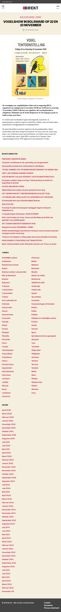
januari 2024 (7, 506)
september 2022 (9, 563)
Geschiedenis (7, 350)
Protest (34, 322)
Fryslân (5, 347)
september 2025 (9, 435)
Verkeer (34, 361)
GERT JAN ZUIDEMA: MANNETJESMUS (17, 173)
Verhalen (35, 357)
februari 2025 (8, 460)
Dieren (38, 17)
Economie (6, 318)
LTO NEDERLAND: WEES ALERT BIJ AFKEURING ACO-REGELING (27, 197)
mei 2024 (6, 492)
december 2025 (9, 424)
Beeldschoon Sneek (10, 265)
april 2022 (6, 581)
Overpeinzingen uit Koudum (43, 304)
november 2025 (9, 428)
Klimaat (5, 386)
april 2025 (6, 453)
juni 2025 (6, 446)
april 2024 (6, 495)
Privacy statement (51, 608)
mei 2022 (6, 577)
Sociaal (34, 329)
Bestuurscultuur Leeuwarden (14, 272)
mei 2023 (6, 535)
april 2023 (6, 538)
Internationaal (8, 371)
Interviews (6, 375)
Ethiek (4, 325)
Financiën (6, 339)
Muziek (34, 272)
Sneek (34, 325)
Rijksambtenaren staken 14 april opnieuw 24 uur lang (23, 190)
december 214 (8, 591)
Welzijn (34, 379)
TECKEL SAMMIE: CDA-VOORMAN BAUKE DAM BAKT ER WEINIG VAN (30, 170)
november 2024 (9, 471)
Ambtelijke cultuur (9, 258)
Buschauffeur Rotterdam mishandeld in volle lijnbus (23, 166)
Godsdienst (7, 357)
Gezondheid (7, 354)
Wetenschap (36, 382)
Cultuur (5, 297)
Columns (5, 286)
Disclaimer (48, 605)
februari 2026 (8, 417)
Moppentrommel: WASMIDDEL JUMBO (17, 227)
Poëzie (34, 307)
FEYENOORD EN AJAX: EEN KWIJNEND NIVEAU (21, 201)
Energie (5, 322)
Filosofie (5, 336)
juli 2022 (6, 570)
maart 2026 (7, 414)
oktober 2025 (8, 431)
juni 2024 (6, 488)
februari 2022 (8, 588)
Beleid (4, 268)
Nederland (35, 279)
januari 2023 (7, 549)
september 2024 (9, 478)
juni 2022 (6, 574)
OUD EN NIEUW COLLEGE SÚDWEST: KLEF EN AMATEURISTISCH (28, 177)
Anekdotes (6, 261)
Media (34, 261)
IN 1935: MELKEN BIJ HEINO (13, 186)
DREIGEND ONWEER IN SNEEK (14, 159)
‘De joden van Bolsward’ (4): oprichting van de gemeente (25, 163)
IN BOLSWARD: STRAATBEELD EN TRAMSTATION (22, 240)
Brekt (10, 603)
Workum (34, 389)
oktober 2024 (8, 474)
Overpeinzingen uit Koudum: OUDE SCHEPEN (20, 214)
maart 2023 (7, 542)
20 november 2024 (31, 30)
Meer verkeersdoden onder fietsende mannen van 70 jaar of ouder (29, 244)
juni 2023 (6, 531)
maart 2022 (7, 584)
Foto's (4, 343)
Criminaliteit (7, 293)
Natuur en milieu (38, 275)
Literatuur (35, 258)
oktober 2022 (7, 559)
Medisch (35, 265)
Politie (34, 311)
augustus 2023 (8, 524)
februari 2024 (8, 503)
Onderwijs (35, 286)
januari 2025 (7, 463)
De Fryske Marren (9, 300)
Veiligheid (35, 354)
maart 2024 (7, 499)
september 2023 (9, 520)
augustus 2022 (8, 566)
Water (34, 371)
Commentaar (7, 290)
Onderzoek (36, 290)
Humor (5, 361)
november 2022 (8, 556)
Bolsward (6, 283)
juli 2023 (6, 527)
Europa (5, 329)
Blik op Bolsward (27, 17)
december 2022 (8, 552)
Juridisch (6, 379)
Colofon (47, 603)
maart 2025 (7, 456)
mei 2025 (6, 449)
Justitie (5, 382)
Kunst (4, 389)
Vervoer (34, 364)
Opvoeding (36, 297)
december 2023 (9, 510)
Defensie (5, 304)
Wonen (34, 386)
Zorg (33, 393)
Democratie (7, 307)
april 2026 (6, 410)
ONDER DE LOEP (38, 283)
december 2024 (9, 467)
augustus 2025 (8, 439)
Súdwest (35, 339)
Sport (33, 332)
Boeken (5, 279)
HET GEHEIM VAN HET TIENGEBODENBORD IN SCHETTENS (26, 194)
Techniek (35, 347)
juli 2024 (6, 485)
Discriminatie (7, 315)
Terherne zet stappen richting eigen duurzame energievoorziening (29, 237)
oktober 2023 (8, 517)
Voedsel (34, 368)
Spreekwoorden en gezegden (43, 336)
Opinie (34, 293)
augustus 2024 (8, 481)
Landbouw (6, 393)
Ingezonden (7, 368)
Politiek (34, 315)
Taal (33, 343)
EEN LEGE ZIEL (8, 204)
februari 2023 (8, 545)
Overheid (35, 300)
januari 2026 (7, 421)
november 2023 (9, 513)
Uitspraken (36, 350)
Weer (33, 375)
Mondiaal (35, 268)
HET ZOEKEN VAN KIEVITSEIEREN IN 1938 (18, 224)
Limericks (6, 396)
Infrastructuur (8, 364)
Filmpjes (5, 332)
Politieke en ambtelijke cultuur (43, 318)
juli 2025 (6, 442)
